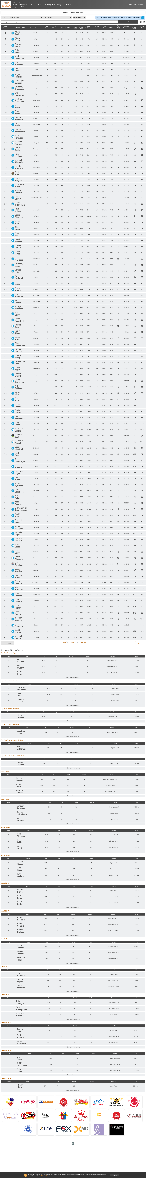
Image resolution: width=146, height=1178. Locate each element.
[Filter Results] (141, 22)
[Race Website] (7, 4)
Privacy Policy (44, 1175)
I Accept (114, 1175)
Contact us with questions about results (73, 12)
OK (143, 17)
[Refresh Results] (144, 22)
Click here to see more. (73, 677)
